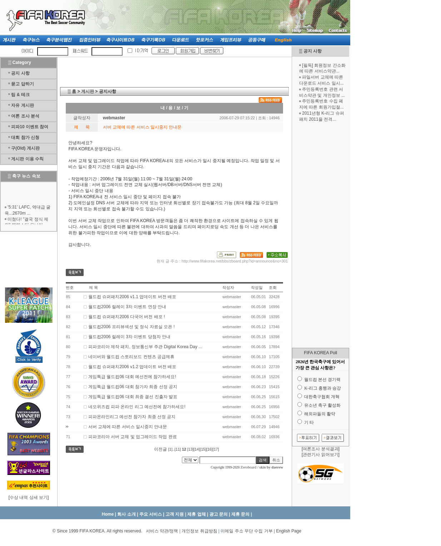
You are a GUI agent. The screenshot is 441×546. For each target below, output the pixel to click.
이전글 (160, 449)
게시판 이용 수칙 (27, 158)
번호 (70, 287)
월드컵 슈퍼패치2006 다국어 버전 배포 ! (126, 316)
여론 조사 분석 (25, 116)
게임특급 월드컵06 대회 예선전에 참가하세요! (132, 376)
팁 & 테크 (20, 94)
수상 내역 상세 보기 (29, 497)
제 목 (93, 287)
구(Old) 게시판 (25, 148)
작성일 (257, 287)
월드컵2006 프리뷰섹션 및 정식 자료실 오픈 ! (131, 326)
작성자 (228, 287)
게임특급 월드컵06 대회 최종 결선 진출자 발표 (132, 396)
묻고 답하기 (22, 83)
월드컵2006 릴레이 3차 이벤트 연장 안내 (127, 306)
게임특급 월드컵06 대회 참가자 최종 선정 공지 (132, 386)
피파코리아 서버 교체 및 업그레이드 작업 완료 (132, 436)
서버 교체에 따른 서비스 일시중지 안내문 (127, 426)
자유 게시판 (22, 105)
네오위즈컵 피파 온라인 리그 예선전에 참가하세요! (136, 406)
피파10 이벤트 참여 (29, 126)
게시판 (87, 91)
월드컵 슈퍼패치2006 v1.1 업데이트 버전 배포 (132, 296)
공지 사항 (312, 51)
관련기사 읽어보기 (320, 454)
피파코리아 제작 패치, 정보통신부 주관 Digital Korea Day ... (145, 346)
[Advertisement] (320, 235)
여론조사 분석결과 (320, 448)
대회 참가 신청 (25, 137)
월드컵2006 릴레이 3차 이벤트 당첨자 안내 (129, 336)
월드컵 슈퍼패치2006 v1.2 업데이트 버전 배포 (132, 366)
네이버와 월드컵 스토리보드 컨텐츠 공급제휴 (131, 356)
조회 (273, 287)
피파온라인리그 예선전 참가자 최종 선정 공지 (132, 416)
